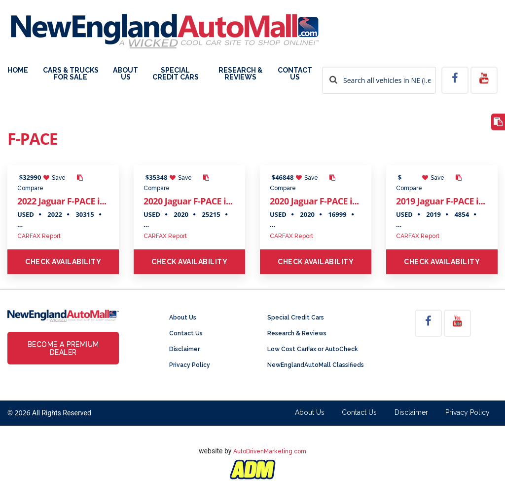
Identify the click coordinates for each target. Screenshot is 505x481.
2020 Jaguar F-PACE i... (188, 201)
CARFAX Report (39, 236)
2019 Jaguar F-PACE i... (440, 201)
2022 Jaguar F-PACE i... (61, 201)
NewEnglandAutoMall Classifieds (315, 364)
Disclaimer (184, 349)
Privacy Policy (189, 364)
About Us (125, 74)
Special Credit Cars (175, 74)
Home (17, 70)
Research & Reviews (240, 74)
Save (54, 177)
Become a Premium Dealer (63, 348)
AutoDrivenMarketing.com (269, 451)
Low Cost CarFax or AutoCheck (312, 349)
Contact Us (295, 74)
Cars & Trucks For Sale (71, 74)
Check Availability (63, 262)
